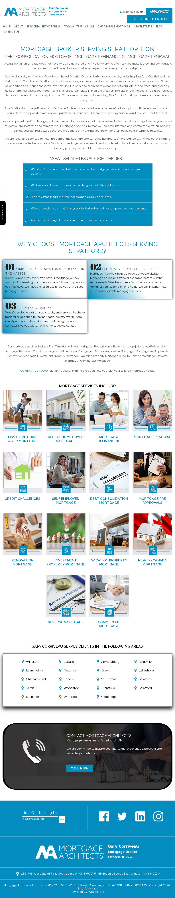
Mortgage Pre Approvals (152, 501)
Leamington (34, 670)
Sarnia (30, 688)
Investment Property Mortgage (65, 562)
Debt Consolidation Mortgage (109, 501)
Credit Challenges (22, 499)
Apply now (159, 11)
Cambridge (109, 697)
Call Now (80, 768)
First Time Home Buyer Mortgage (22, 439)
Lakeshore (146, 670)
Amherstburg (110, 661)
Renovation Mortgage (23, 562)
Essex (105, 670)
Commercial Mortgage (109, 624)
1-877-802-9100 (135, 885)
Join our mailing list (41, 813)
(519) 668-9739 (131, 12)
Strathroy (145, 679)
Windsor (32, 661)
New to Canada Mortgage (152, 562)
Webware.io (96, 892)
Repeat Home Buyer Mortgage (66, 439)
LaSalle (69, 661)
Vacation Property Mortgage (109, 562)
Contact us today (34, 370)
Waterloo (70, 697)
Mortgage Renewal (152, 437)
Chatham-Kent (36, 679)
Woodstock (72, 688)
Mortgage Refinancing (109, 439)
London (69, 679)
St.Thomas (108, 679)
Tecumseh (71, 670)
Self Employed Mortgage (66, 501)
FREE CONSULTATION (150, 19)
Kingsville (145, 661)
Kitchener (32, 697)
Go (62, 819)
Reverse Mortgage (66, 622)
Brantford (108, 688)
